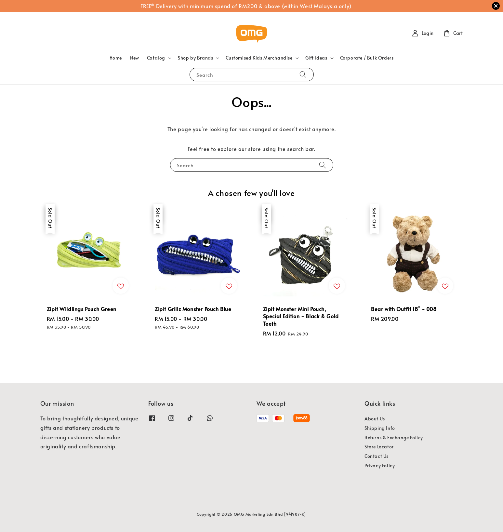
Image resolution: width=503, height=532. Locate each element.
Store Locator (379, 446)
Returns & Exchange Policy (393, 437)
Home (116, 58)
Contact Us (376, 456)
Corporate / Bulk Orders (367, 58)
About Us (374, 419)
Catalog (156, 58)
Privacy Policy (379, 465)
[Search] (303, 74)
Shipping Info (379, 428)
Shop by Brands (195, 58)
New (134, 58)
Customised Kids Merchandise (259, 58)
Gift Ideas (316, 58)
